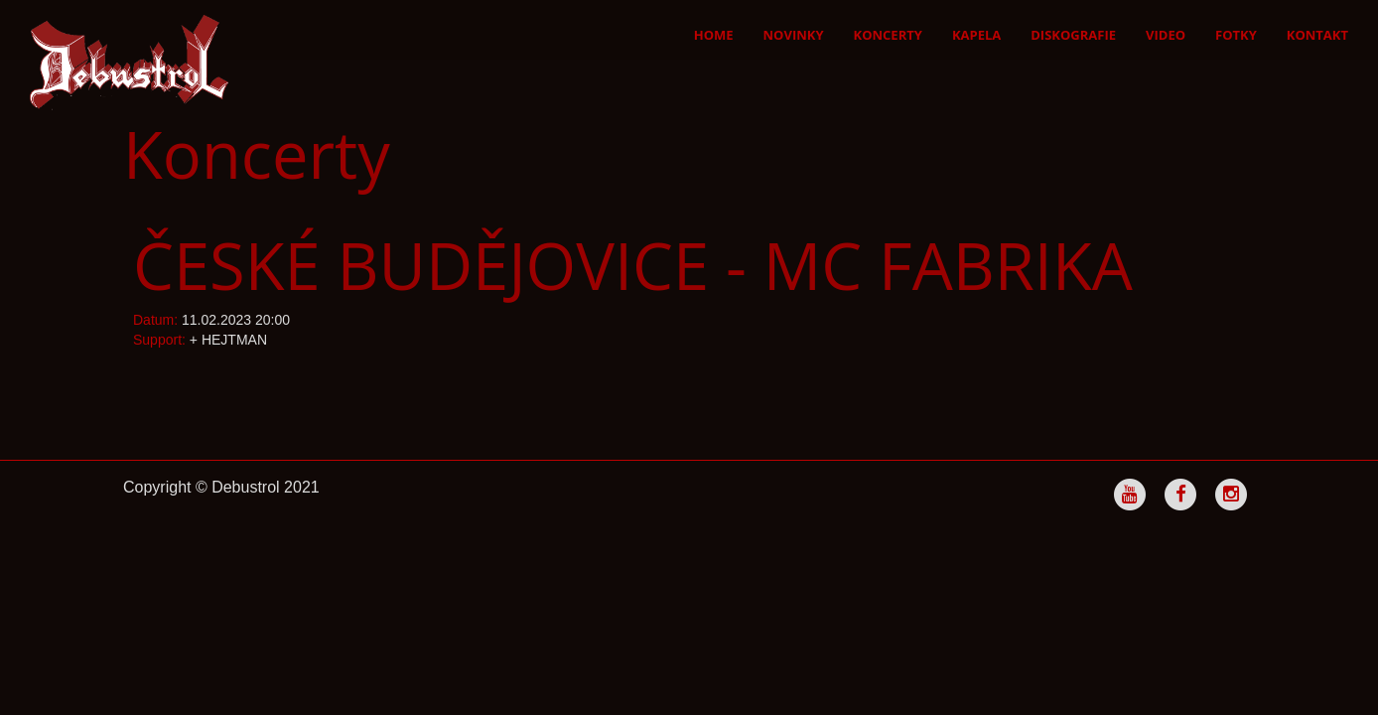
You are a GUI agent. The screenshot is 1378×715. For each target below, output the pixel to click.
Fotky (1236, 35)
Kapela (976, 35)
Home (714, 35)
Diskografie (1073, 35)
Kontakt (1317, 35)
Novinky (793, 35)
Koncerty (888, 35)
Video (1165, 35)
